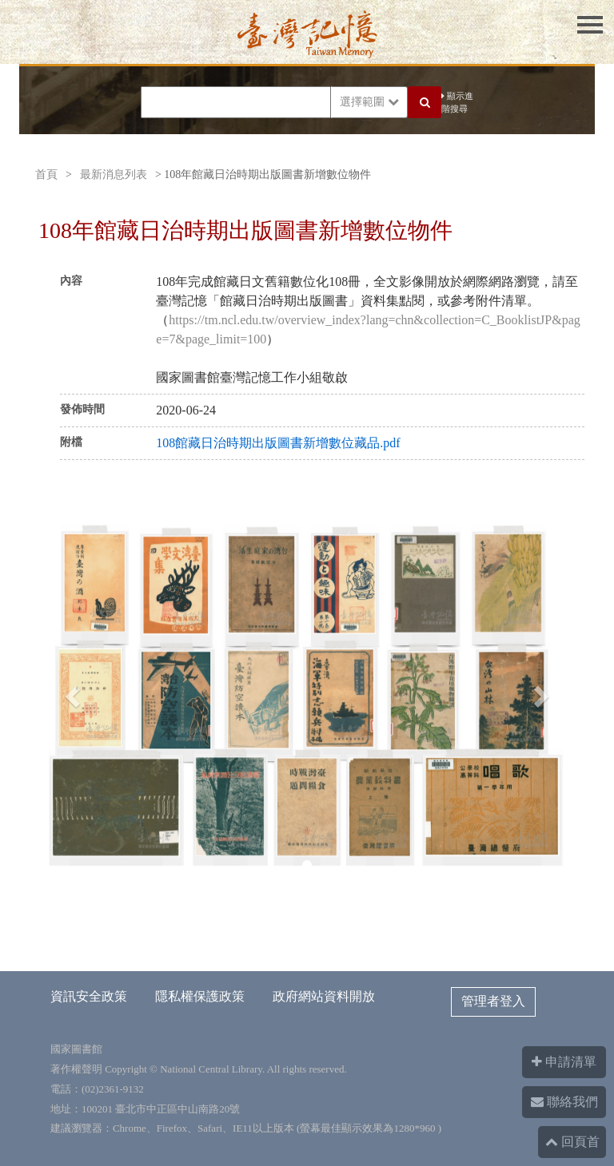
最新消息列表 (113, 174)
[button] (70, 691)
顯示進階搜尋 (457, 102)
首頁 (46, 174)
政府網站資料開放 (324, 996)
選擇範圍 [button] (369, 102)
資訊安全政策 (88, 996)
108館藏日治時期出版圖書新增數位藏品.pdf (278, 443)
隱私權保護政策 (200, 996)
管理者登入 (493, 1001)
